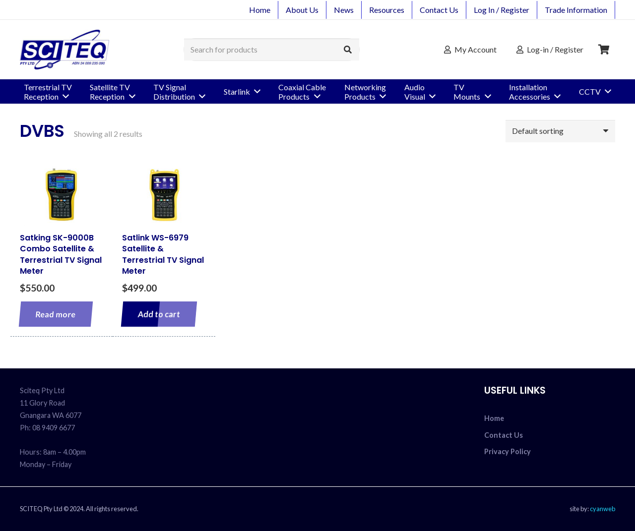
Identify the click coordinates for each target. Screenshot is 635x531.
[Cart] (604, 49)
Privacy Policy (507, 451)
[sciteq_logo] (64, 49)
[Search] (348, 50)
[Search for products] (271, 50)
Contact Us (503, 435)
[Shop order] (560, 131)
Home (494, 418)
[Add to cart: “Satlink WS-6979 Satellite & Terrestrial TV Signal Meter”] (159, 314)
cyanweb (602, 509)
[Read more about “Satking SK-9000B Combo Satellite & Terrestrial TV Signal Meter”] (56, 314)
